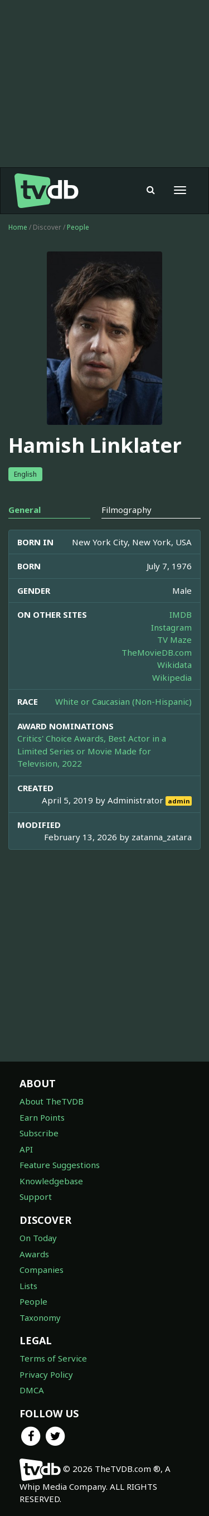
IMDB (180, 614)
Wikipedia (172, 677)
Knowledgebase (51, 1180)
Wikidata (174, 664)
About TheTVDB (52, 1101)
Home (17, 227)
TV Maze (174, 639)
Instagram (171, 627)
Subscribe (39, 1133)
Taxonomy (40, 1317)
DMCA (32, 1390)
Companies (42, 1269)
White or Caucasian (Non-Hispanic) (123, 701)
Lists (28, 1285)
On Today (38, 1237)
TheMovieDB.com (156, 652)
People (78, 227)
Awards (34, 1254)
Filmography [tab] (126, 509)
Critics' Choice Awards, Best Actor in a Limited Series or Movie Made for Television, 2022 (91, 751)
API (26, 1149)
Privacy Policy (46, 1374)
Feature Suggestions (60, 1164)
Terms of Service (53, 1358)
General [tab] (24, 509)
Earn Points (42, 1117)
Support (36, 1196)
